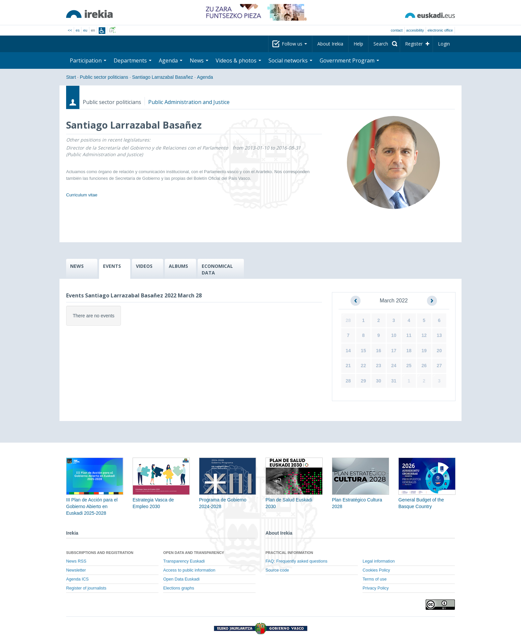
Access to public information (189, 570)
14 (348, 350)
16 (378, 350)
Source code (277, 570)
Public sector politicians (104, 77)
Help (358, 44)
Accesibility (415, 30)
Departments (133, 60)
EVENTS (112, 266)
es (78, 30)
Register (414, 44)
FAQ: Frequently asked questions (296, 561)
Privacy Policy (375, 588)
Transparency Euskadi (184, 561)
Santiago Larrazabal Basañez (162, 77)
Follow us (294, 44)
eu (85, 30)
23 (378, 365)
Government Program (349, 60)
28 (348, 320)
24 (393, 365)
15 (363, 350)
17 (393, 350)
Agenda (170, 60)
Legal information (379, 561)
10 (393, 335)
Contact (396, 30)
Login (444, 44)
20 (439, 350)
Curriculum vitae (81, 194)
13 (439, 335)
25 (409, 365)
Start (71, 77)
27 (439, 365)
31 (393, 380)
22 (363, 365)
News (199, 60)
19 (424, 350)
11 (409, 335)
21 (348, 365)
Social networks (290, 60)
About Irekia (330, 44)
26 (424, 365)
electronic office (440, 30)
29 (363, 380)
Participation (88, 60)
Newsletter (76, 570)
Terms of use (374, 579)
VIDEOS (144, 266)
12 (424, 335)
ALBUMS (178, 266)
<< (70, 30)
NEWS (77, 266)
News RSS (76, 561)
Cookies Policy (376, 570)
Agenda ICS (77, 579)
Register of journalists (86, 588)
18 (409, 350)
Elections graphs (178, 588)
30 (378, 380)
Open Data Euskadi (181, 579)
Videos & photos (238, 60)
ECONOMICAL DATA (217, 269)
